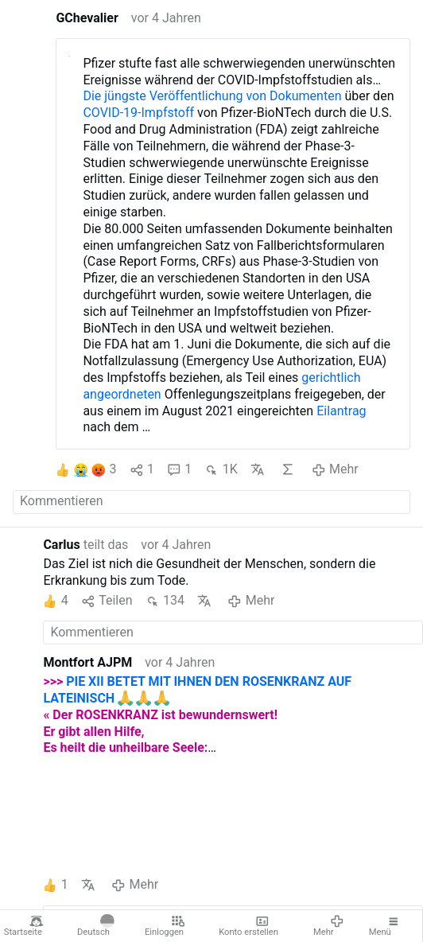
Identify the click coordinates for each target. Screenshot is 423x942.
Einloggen (165, 926)
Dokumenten (305, 95)
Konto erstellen (248, 926)
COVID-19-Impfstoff (138, 112)
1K (220, 469)
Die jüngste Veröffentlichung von (176, 95)
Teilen (107, 601)
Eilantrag (341, 410)
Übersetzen (257, 469)
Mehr (328, 926)
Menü (385, 926)
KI (288, 469)
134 (165, 601)
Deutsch (95, 926)
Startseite (24, 926)
